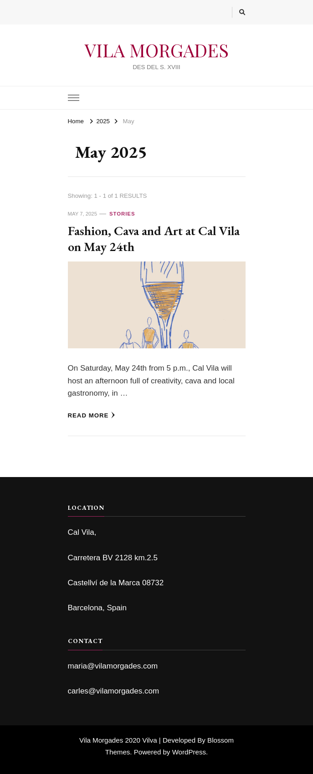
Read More (92, 415)
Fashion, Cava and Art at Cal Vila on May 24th (154, 238)
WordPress (189, 752)
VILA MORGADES (157, 50)
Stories (122, 213)
